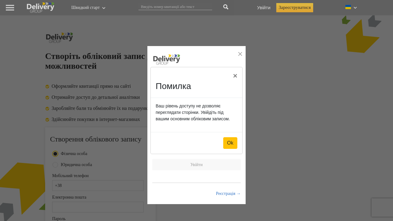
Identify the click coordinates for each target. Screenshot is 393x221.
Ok (230, 142)
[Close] (235, 75)
